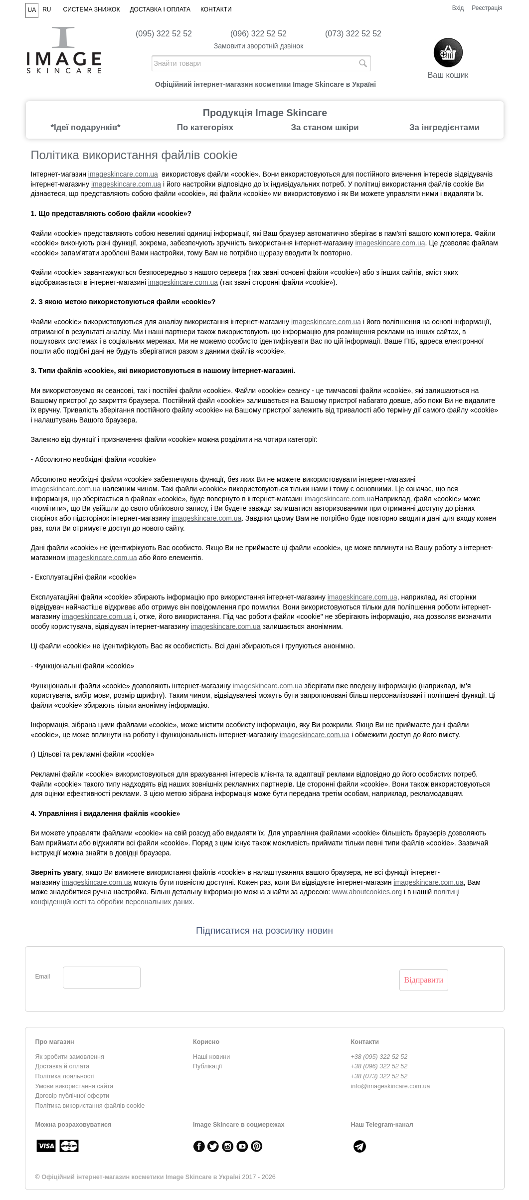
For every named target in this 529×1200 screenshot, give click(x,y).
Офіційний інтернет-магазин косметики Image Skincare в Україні (140, 1177)
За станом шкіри (324, 127)
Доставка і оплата (160, 9)
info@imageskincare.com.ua (390, 1086)
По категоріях (205, 127)
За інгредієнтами (444, 127)
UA (32, 9)
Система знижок (91, 9)
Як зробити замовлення (69, 1056)
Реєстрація (487, 7)
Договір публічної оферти (72, 1095)
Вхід (458, 7)
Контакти (216, 9)
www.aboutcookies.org (367, 892)
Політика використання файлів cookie (90, 1105)
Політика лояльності (65, 1076)
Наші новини (211, 1056)
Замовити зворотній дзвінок (259, 46)
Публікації (207, 1066)
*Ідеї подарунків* (85, 127)
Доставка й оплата (62, 1066)
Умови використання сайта (74, 1086)
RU (46, 9)
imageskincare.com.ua (123, 174)
